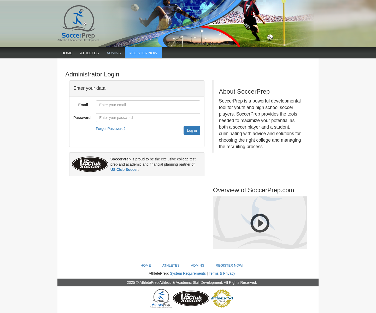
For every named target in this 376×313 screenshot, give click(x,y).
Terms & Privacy (222, 273)
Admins (114, 53)
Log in (192, 130)
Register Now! (143, 53)
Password (82, 118)
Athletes (89, 53)
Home (66, 53)
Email (83, 105)
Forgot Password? (111, 129)
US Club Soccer (124, 169)
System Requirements (188, 273)
